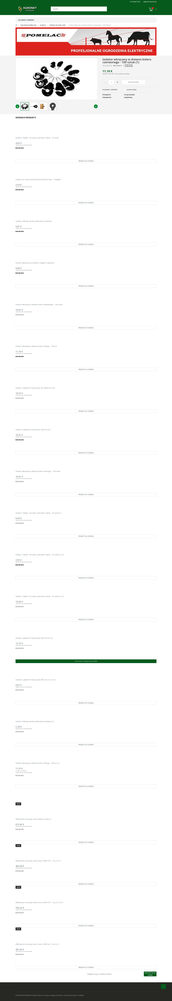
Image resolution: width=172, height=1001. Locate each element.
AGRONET (114, 90)
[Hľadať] (79, 9)
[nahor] (163, 986)
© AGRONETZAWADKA (23, 995)
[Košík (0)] (152, 9)
